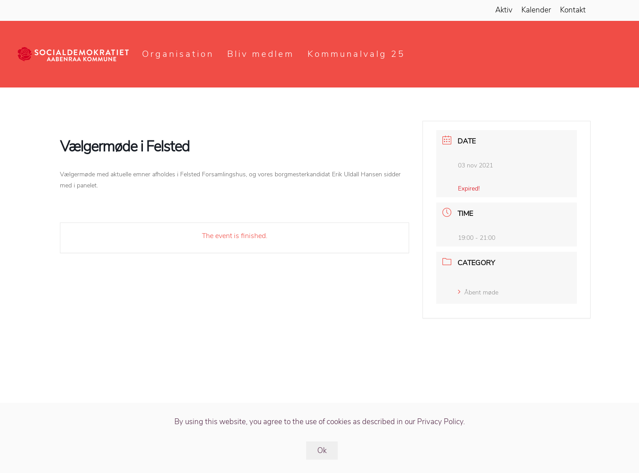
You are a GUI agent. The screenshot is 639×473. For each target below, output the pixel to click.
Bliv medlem (260, 54)
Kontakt (573, 10)
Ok (322, 450)
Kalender (536, 10)
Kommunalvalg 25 (356, 54)
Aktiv (504, 10)
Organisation (178, 54)
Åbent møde (478, 292)
